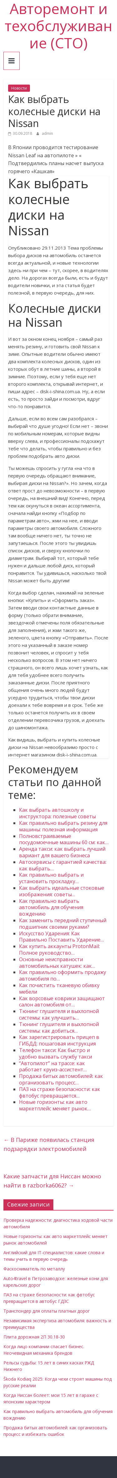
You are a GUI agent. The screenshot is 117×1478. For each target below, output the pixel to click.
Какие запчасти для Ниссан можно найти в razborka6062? (52, 1180)
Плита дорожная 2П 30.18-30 (34, 1337)
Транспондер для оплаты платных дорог (46, 1311)
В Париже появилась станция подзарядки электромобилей (48, 1144)
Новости (19, 88)
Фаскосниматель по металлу (34, 1269)
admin (47, 133)
